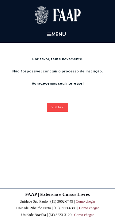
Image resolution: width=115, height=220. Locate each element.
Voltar (57, 107)
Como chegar (85, 201)
